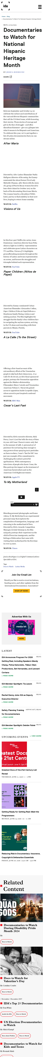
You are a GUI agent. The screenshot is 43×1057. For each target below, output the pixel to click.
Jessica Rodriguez (15, 72)
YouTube (15, 267)
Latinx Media (20, 566)
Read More (8, 676)
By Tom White (6, 1008)
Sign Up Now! (21, 591)
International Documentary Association (5, 6)
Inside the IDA (7, 1014)
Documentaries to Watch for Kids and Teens (23, 1045)
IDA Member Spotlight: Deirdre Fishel (18, 725)
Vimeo (14, 548)
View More (36, 736)
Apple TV (16, 477)
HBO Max (16, 401)
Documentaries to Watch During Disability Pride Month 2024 (20, 928)
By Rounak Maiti (7, 1051)
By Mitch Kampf (7, 1029)
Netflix (15, 204)
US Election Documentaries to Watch (23, 1024)
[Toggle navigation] (40, 6)
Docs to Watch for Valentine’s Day (16, 980)
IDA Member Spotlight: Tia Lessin (17, 684)
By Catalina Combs (8, 985)
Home (3, 16)
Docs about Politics (8, 1036)
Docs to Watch (8, 566)
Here (21, 638)
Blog (8, 16)
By (1, 935)
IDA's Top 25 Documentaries (23, 1003)
